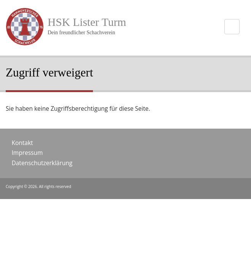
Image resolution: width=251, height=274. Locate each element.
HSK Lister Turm (87, 22)
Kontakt (22, 143)
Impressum (27, 152)
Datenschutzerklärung (42, 163)
